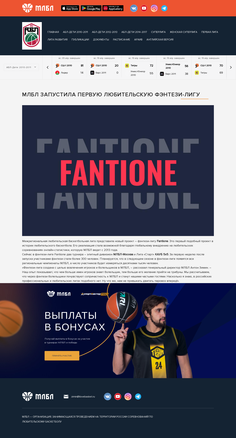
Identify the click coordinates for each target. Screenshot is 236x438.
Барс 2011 (101, 72)
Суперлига (158, 32)
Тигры (134, 65)
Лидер (64, 72)
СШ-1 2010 (66, 65)
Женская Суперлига (183, 32)
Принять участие (62, 355)
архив (138, 39)
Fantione (162, 241)
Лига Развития (58, 39)
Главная (53, 32)
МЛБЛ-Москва (123, 254)
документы (101, 39)
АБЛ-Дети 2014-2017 (134, 32)
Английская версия (160, 39)
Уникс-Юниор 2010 (138, 73)
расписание (121, 39)
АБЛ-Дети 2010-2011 (75, 32)
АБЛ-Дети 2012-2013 (104, 32)
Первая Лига (209, 32)
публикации (80, 39)
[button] (47, 67)
